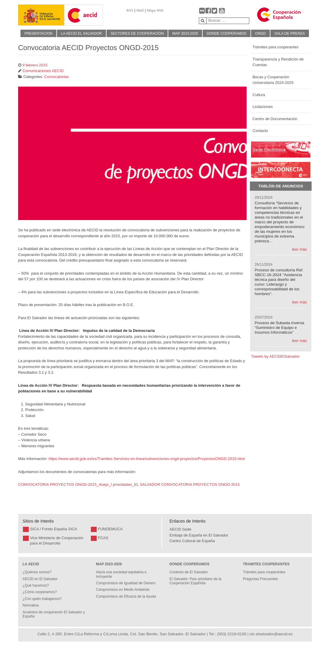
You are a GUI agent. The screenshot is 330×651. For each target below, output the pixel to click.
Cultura (259, 95)
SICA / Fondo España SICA (53, 529)
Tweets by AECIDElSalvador (275, 356)
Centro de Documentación (275, 119)
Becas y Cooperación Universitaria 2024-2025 (273, 80)
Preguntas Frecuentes (260, 579)
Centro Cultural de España (192, 541)
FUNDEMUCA (110, 529)
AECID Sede (180, 529)
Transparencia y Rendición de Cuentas (278, 62)
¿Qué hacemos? (36, 585)
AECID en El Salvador (40, 579)
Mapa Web (155, 10)
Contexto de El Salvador (188, 572)
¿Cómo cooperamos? (40, 592)
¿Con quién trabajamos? (42, 599)
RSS (129, 10)
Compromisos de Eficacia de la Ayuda (126, 596)
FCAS (103, 538)
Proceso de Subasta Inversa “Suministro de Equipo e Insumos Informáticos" (279, 328)
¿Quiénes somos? (37, 572)
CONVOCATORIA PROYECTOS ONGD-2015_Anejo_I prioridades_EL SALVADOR (89, 484)
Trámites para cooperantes (276, 47)
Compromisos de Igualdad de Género (126, 583)
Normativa (31, 605)
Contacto (260, 130)
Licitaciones (263, 106)
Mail (140, 10)
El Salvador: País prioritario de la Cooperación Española (195, 581)
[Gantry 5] (41, 15)
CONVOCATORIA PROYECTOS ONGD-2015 (200, 484)
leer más (299, 249)
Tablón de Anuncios (280, 186)
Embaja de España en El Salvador (198, 535)
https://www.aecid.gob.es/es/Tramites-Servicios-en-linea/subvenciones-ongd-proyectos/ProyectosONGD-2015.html (147, 458)
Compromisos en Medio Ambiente (123, 590)
